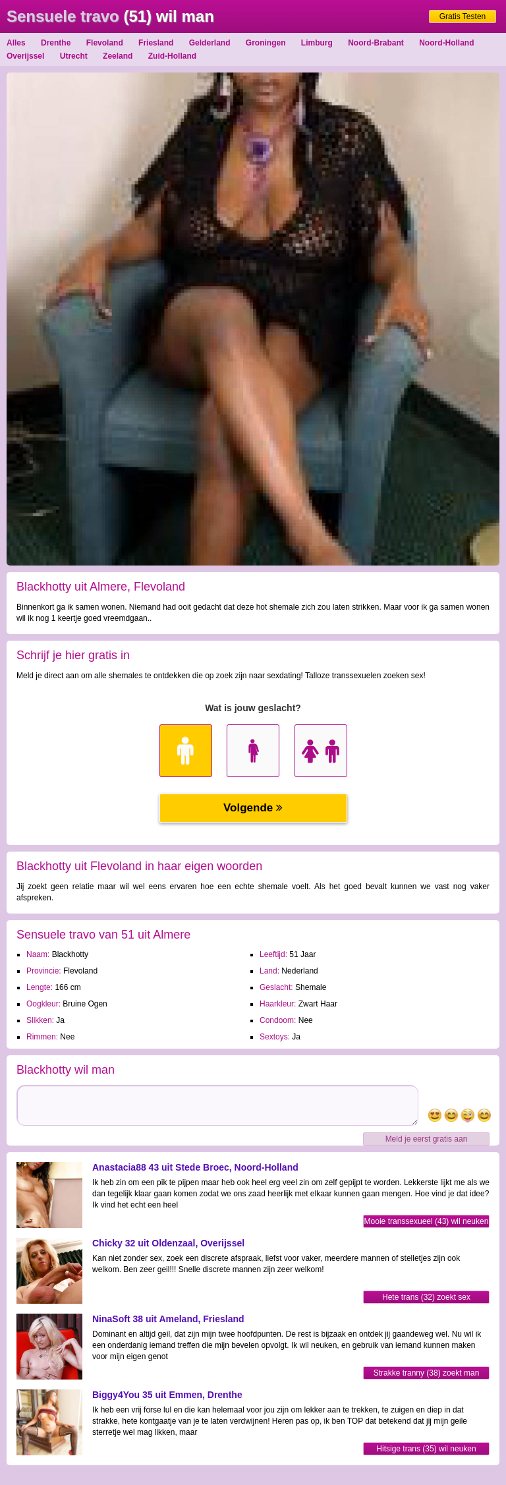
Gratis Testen (462, 16)
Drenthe (55, 42)
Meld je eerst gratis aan (426, 1139)
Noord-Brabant (376, 42)
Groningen (266, 42)
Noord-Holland (446, 42)
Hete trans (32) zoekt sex (426, 1297)
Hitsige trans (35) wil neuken (426, 1448)
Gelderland (210, 42)
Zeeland (117, 56)
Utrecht (74, 56)
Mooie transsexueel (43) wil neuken (426, 1221)
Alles (16, 42)
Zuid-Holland (172, 56)
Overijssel (25, 56)
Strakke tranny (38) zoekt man (427, 1373)
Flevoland (104, 42)
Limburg (317, 42)
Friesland (155, 42)
